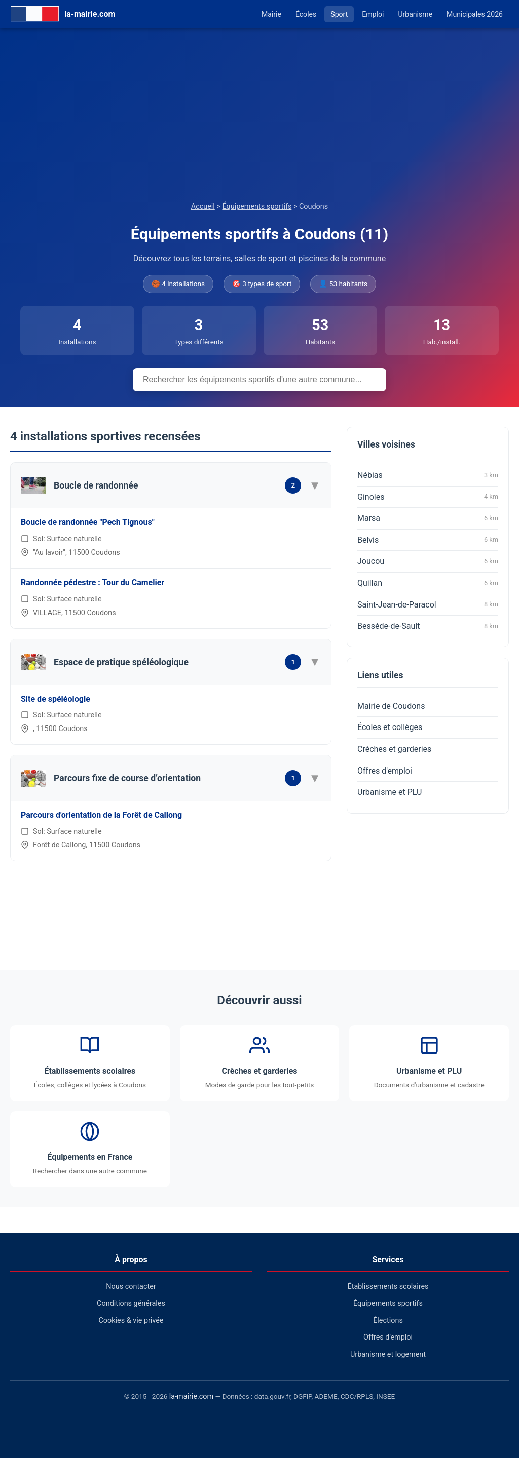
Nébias (427, 475)
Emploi (373, 14)
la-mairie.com (191, 1396)
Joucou (427, 561)
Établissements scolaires (388, 1286)
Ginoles (427, 497)
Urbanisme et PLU (389, 792)
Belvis (427, 540)
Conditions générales (131, 1303)
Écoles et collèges (389, 727)
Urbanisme (415, 14)
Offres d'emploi (384, 771)
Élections (388, 1320)
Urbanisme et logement (388, 1354)
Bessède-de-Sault (427, 626)
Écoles (305, 14)
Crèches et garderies (394, 749)
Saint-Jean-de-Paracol (427, 604)
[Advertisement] (259, 124)
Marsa (427, 518)
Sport (339, 14)
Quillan (427, 583)
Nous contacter (131, 1286)
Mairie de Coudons (391, 706)
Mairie (271, 14)
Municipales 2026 (475, 14)
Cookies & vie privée (131, 1320)
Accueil (203, 206)
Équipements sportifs (256, 206)
